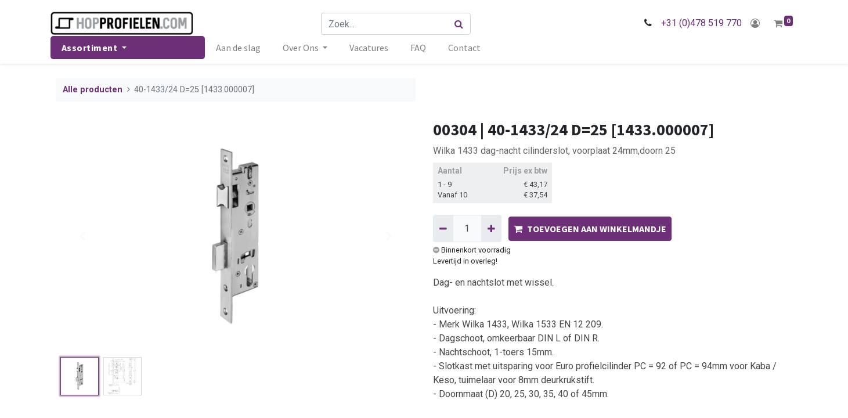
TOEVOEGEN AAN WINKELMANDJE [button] (590, 229)
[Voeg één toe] (491, 228)
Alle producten (92, 90)
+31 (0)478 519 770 (696, 22)
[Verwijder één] (443, 228)
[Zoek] (460, 24)
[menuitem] (243, 47)
